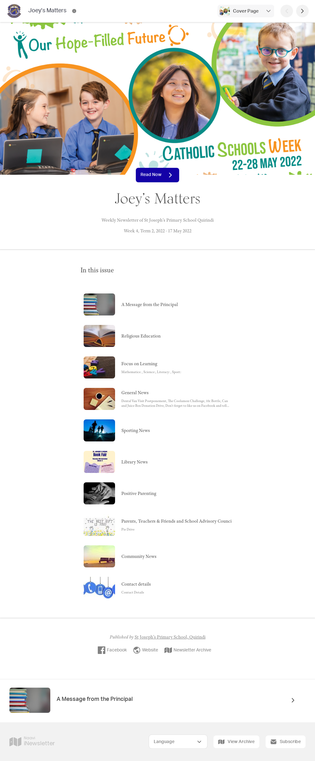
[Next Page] (302, 11)
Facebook (112, 650)
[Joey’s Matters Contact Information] (74, 11)
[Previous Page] (286, 11)
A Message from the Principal (95, 699)
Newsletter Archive (187, 650)
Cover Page (246, 11)
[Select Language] (178, 741)
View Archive (236, 742)
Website (145, 650)
